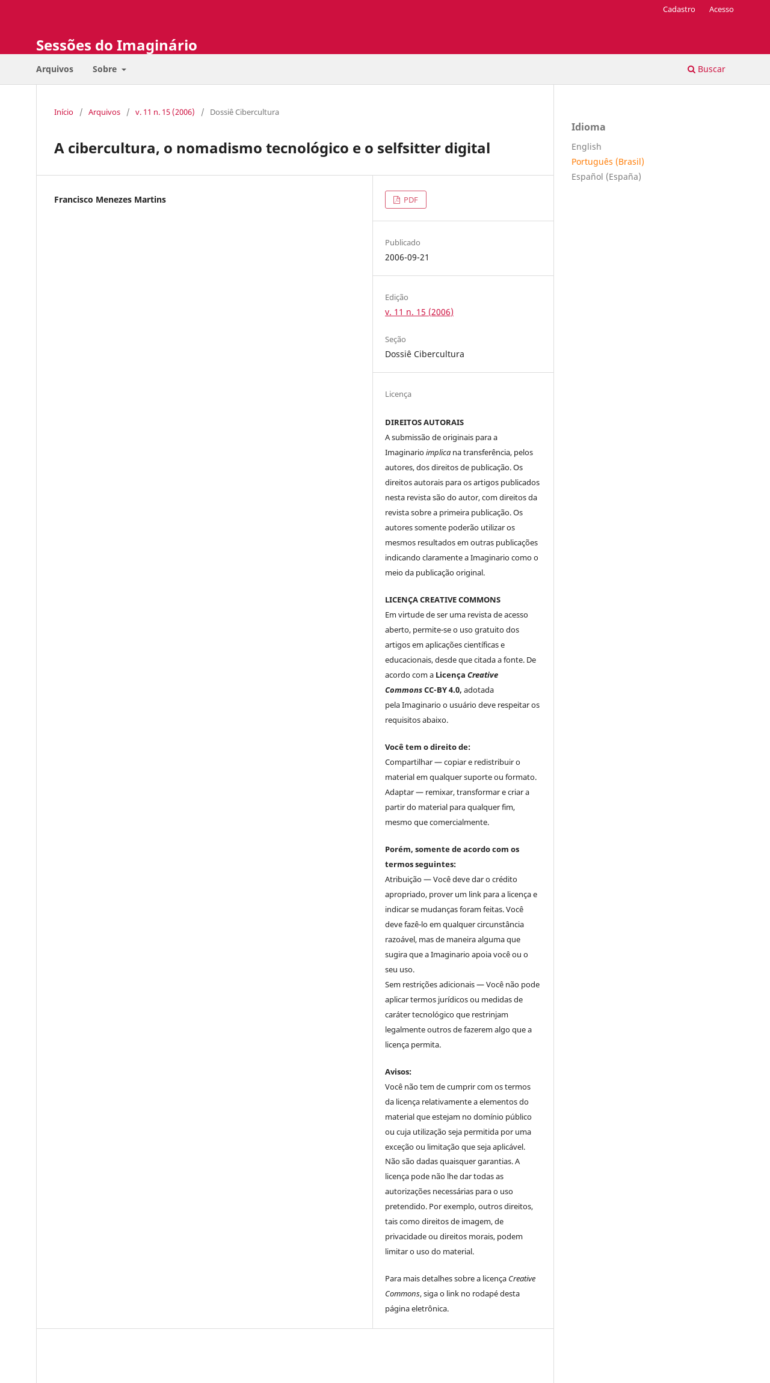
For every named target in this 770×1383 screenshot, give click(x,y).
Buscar (706, 69)
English (586, 146)
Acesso (721, 9)
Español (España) (606, 176)
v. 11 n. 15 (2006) (165, 111)
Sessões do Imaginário (116, 45)
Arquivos (54, 69)
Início (63, 111)
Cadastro (679, 9)
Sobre (106, 69)
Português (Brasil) (607, 161)
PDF (410, 199)
